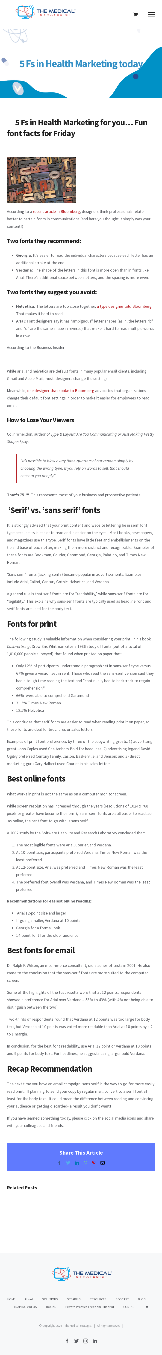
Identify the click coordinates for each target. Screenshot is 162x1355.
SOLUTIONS (50, 1299)
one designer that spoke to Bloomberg (60, 390)
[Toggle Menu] (151, 14)
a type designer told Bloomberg (124, 306)
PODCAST (122, 1299)
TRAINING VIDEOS (25, 1307)
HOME (11, 1299)
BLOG (142, 1299)
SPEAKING (74, 1299)
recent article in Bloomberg (56, 211)
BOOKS (51, 1307)
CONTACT (129, 1307)
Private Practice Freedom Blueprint (89, 1307)
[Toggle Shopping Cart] (135, 14)
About (29, 1299)
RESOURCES (98, 1299)
